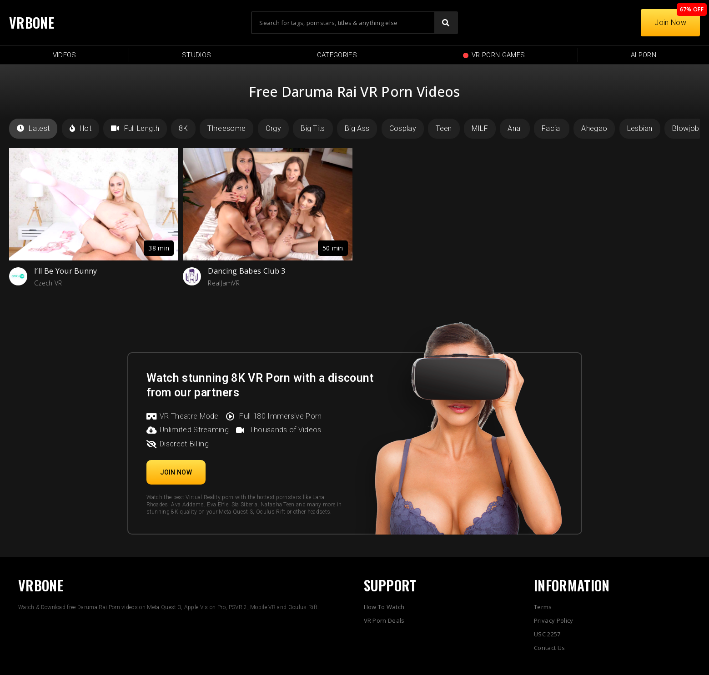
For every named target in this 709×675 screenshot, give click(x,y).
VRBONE (31, 22)
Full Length (135, 128)
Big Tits (313, 128)
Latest (33, 128)
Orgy (273, 128)
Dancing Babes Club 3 (246, 271)
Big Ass (357, 128)
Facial (552, 128)
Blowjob (685, 128)
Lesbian (640, 128)
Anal (515, 128)
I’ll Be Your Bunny (65, 271)
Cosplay (402, 128)
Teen (444, 128)
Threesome (226, 128)
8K (183, 128)
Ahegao (594, 128)
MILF (480, 128)
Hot (80, 128)
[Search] (445, 22)
